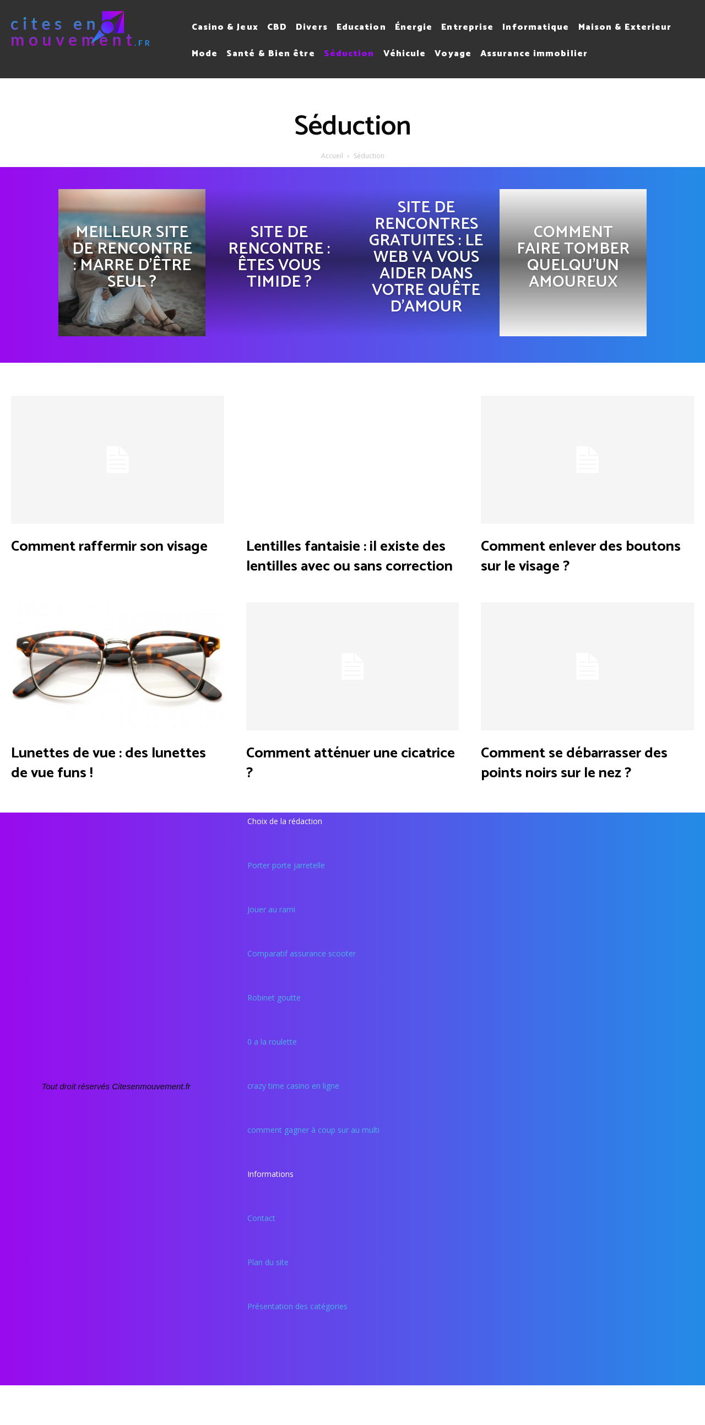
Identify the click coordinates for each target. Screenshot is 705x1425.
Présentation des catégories (297, 1346)
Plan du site (268, 1302)
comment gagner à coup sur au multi (313, 1169)
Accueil (332, 155)
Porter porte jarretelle (286, 905)
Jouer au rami (271, 949)
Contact (261, 1257)
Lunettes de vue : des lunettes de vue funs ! (105, 781)
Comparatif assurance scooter (301, 993)
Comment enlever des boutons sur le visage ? (580, 555)
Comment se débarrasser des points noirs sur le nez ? (580, 791)
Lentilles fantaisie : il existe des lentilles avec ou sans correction (349, 565)
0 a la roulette (272, 1081)
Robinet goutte (274, 1037)
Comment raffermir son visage (114, 555)
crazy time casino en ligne (293, 1125)
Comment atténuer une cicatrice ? (349, 781)
